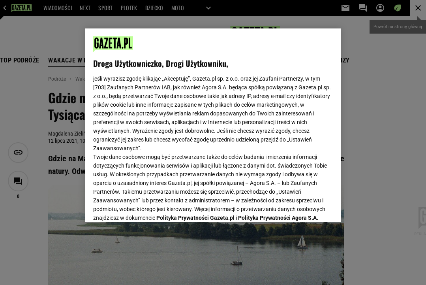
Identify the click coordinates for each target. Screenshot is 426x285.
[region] (213, 125)
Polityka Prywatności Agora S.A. (278, 122)
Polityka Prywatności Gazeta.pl (195, 122)
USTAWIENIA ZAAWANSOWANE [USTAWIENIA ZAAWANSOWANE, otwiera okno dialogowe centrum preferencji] (144, 206)
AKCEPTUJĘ (306, 207)
